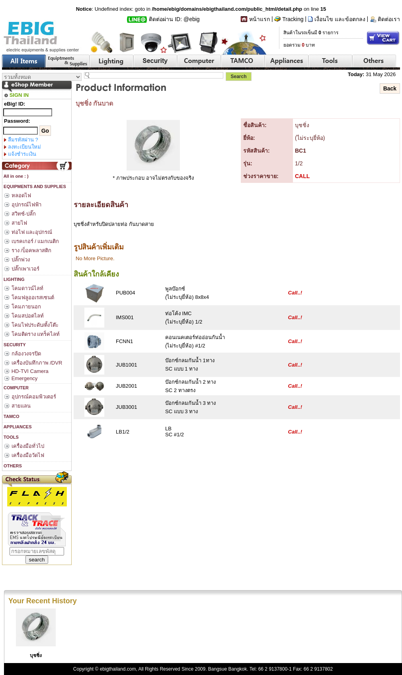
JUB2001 (126, 386)
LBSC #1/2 (174, 432)
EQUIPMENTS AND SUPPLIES (34, 186)
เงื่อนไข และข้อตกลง (339, 19)
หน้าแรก (259, 19)
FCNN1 (124, 341)
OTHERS (12, 465)
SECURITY (14, 344)
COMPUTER (15, 387)
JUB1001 (126, 365)
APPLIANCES (17, 426)
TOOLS (10, 437)
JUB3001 (126, 407)
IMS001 (125, 317)
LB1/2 (122, 432)
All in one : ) (15, 176)
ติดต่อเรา (389, 19)
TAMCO (11, 416)
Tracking (292, 19)
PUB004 (125, 293)
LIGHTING (13, 279)
